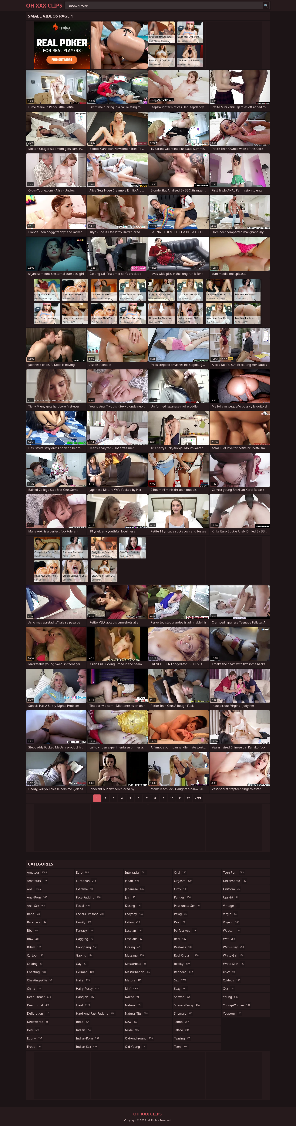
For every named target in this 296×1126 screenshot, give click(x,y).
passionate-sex (187, 905)
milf (132, 988)
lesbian (134, 930)
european (86, 881)
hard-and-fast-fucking (96, 1013)
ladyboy (134, 914)
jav (130, 897)
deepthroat (38, 1005)
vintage (231, 905)
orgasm (183, 881)
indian (84, 1030)
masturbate (136, 964)
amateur (37, 872)
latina (133, 922)
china (34, 988)
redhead (184, 972)
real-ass (183, 947)
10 (171, 798)
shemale (183, 1013)
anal (34, 889)
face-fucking (89, 897)
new (131, 1022)
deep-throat (39, 997)
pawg (181, 914)
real (180, 939)
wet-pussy (234, 947)
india (83, 1022)
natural (134, 1005)
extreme (85, 889)
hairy (83, 980)
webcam (232, 930)
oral (180, 872)
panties (183, 897)
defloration (38, 1013)
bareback (37, 922)
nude (132, 1030)
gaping (84, 955)
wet (229, 939)
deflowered (38, 1022)
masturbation (138, 972)
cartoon (35, 955)
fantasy (85, 930)
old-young (136, 1046)
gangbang (87, 947)
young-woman (237, 1005)
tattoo (182, 1030)
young (231, 997)
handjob (85, 997)
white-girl (233, 955)
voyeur (231, 922)
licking (133, 947)
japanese (135, 889)
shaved (182, 997)
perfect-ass (185, 930)
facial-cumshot (90, 914)
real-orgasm (187, 955)
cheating (37, 972)
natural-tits (137, 1013)
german (85, 972)
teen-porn (233, 872)
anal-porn (37, 897)
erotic (34, 1046)
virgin (230, 914)
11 (180, 798)
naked (132, 997)
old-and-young (139, 1038)
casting (35, 964)
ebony (35, 1038)
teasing (182, 1038)
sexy (181, 988)
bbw (33, 939)
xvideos (232, 980)
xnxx (229, 972)
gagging (85, 939)
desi (33, 1030)
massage (135, 955)
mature (133, 980)
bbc (33, 930)
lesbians (134, 939)
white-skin (234, 964)
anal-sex (36, 905)
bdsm (34, 947)
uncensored (235, 881)
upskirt (231, 897)
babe (34, 914)
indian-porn (88, 1038)
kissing (133, 905)
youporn (232, 1013)
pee (180, 922)
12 (188, 798)
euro (83, 872)
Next (197, 798)
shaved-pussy (187, 1005)
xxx (229, 988)
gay (82, 964)
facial (83, 905)
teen (181, 1046)
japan (132, 881)
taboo (182, 1022)
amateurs (37, 881)
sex (180, 980)
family (84, 922)
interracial (136, 872)
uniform (231, 889)
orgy (181, 889)
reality (182, 964)
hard (84, 1005)
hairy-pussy (88, 988)
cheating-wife (40, 980)
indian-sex (87, 1046)
